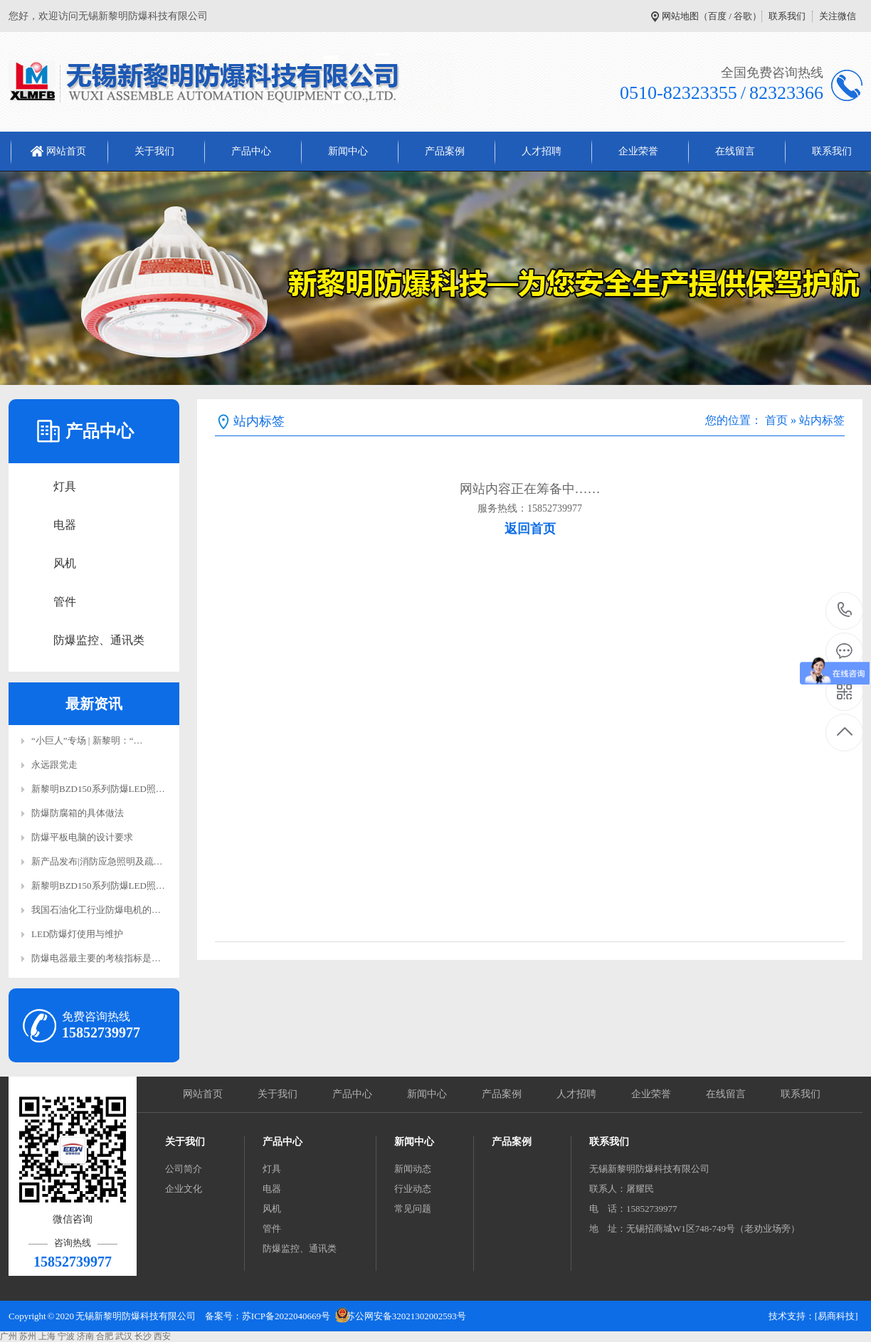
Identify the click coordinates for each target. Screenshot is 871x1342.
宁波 (66, 1336)
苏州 (27, 1336)
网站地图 (680, 16)
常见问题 (412, 1208)
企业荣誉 (638, 151)
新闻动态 (412, 1168)
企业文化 (183, 1188)
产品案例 (445, 151)
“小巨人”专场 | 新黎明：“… (86, 740)
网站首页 (66, 151)
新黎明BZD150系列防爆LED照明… (102, 788)
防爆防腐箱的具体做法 (77, 813)
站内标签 (822, 420)
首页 (776, 420)
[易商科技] (836, 1316)
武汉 (123, 1336)
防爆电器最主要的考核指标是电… (100, 958)
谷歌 (743, 16)
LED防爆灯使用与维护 (77, 934)
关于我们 (154, 151)
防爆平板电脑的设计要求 (82, 837)
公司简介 (183, 1168)
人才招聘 (541, 151)
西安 (162, 1336)
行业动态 (412, 1188)
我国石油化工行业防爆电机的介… (100, 909)
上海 (47, 1336)
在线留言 (735, 151)
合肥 (104, 1336)
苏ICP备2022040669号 (286, 1316)
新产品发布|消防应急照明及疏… (97, 861)
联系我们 (787, 16)
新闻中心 (348, 151)
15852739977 (845, 610)
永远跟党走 (54, 764)
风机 (64, 563)
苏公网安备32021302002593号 (406, 1316)
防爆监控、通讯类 (98, 640)
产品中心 (251, 151)
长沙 (143, 1336)
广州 (8, 1336)
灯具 (64, 486)
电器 (64, 525)
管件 (64, 602)
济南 (85, 1336)
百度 (717, 16)
